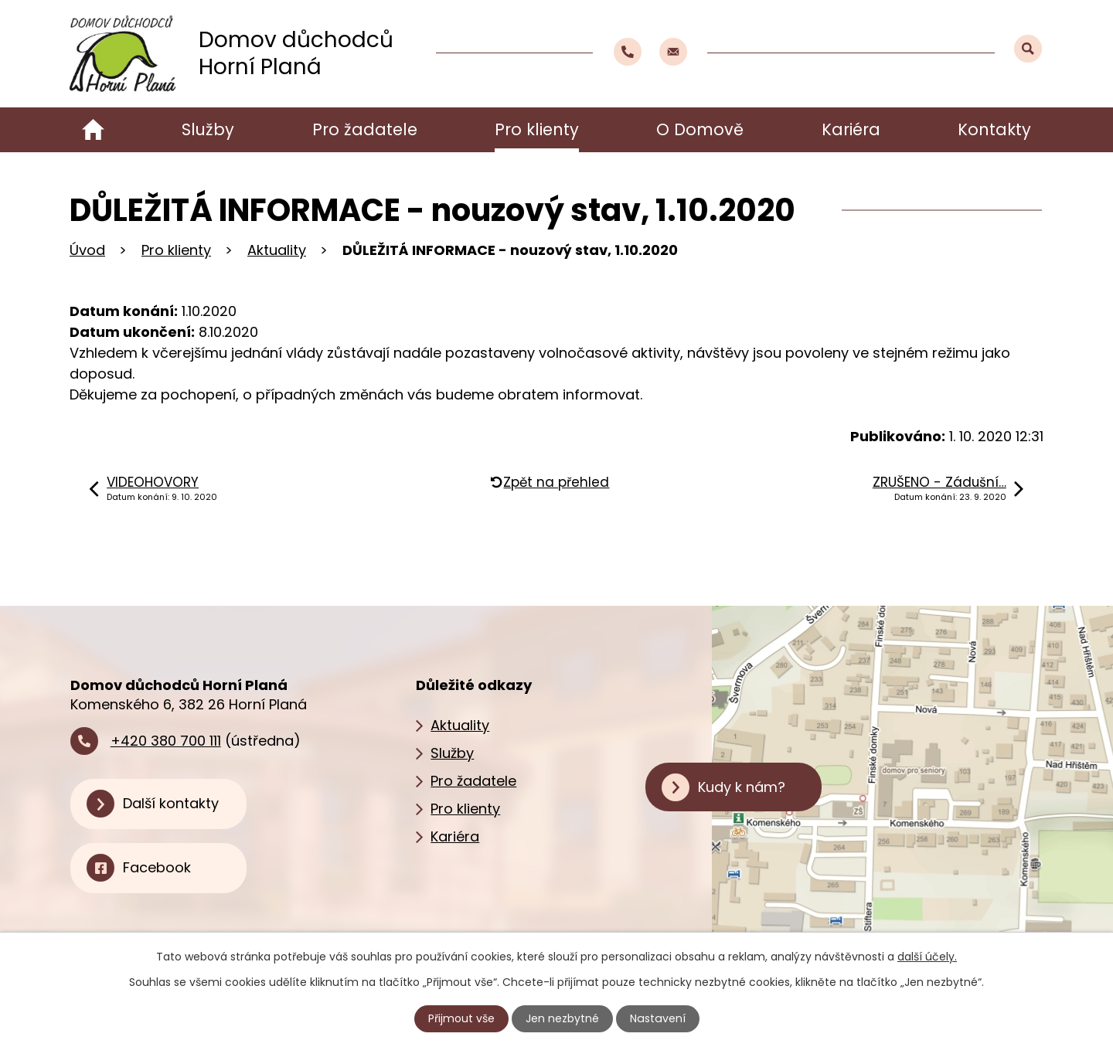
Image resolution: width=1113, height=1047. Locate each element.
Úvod (93, 129)
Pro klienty (537, 129)
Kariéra (851, 129)
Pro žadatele (364, 129)
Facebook (157, 867)
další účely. (927, 956)
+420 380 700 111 (166, 740)
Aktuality (276, 250)
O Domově (700, 129)
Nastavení (658, 1018)
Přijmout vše (462, 1018)
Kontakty (994, 129)
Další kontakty (171, 803)
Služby (208, 129)
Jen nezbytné (563, 1018)
